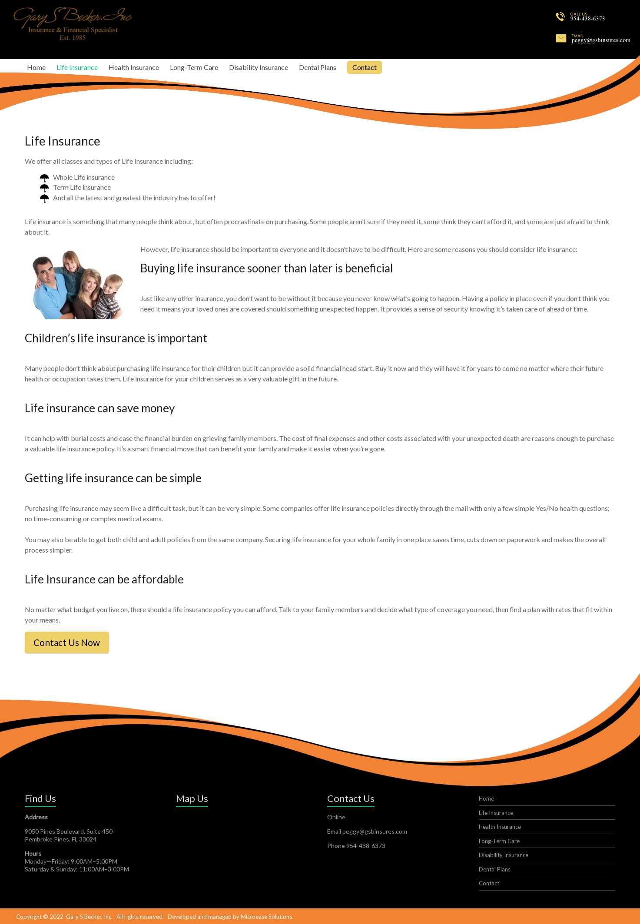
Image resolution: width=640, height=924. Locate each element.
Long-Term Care (194, 67)
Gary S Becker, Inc (88, 915)
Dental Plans (317, 67)
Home (36, 67)
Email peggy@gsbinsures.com (367, 830)
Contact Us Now (72, 642)
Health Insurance (134, 67)
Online (336, 816)
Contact (364, 67)
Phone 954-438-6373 (356, 844)
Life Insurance (77, 67)
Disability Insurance (258, 67)
